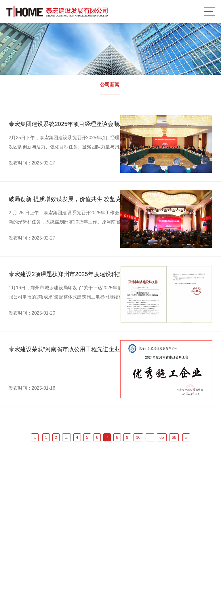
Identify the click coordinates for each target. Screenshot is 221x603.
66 (174, 437)
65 (161, 437)
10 (138, 437)
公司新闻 (109, 84)
